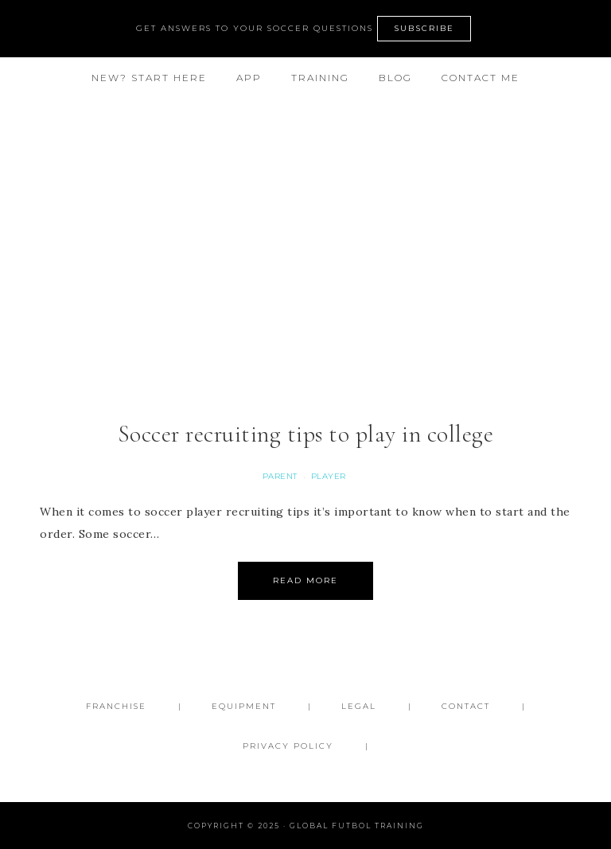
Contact (466, 706)
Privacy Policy (288, 746)
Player (328, 476)
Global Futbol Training (305, 164)
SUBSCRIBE (424, 28)
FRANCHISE (116, 706)
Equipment (244, 706)
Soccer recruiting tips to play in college (306, 434)
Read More (305, 580)
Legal (358, 706)
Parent (280, 476)
